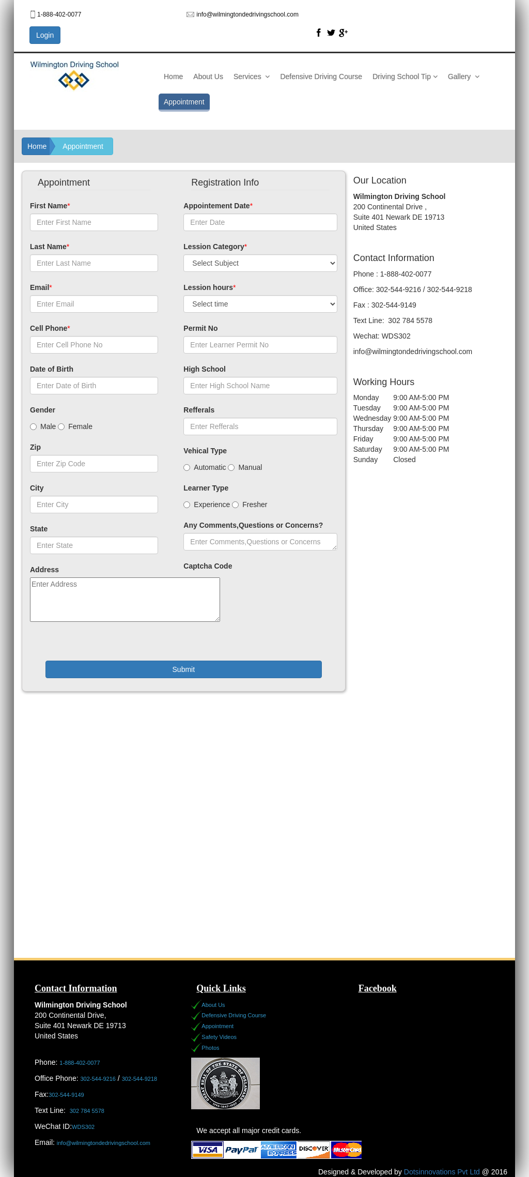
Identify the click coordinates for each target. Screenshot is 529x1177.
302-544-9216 (98, 1079)
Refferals (198, 410)
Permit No (200, 328)
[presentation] (261, 604)
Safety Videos (219, 1037)
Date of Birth (51, 369)
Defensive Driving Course (321, 76)
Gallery (463, 76)
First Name (48, 206)
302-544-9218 (140, 1079)
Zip (35, 447)
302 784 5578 (87, 1111)
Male (43, 426)
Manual (245, 467)
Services (252, 76)
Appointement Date (216, 206)
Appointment (184, 102)
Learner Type (205, 488)
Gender (42, 410)
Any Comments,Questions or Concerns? (253, 525)
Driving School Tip (405, 76)
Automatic (204, 467)
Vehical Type (205, 451)
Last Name (48, 246)
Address (44, 569)
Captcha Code (207, 566)
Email (39, 287)
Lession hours (208, 287)
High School (204, 369)
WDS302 (84, 1127)
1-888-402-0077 (79, 1063)
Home (173, 76)
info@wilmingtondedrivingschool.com (103, 1143)
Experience (206, 504)
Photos (210, 1048)
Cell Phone (48, 328)
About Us (208, 76)
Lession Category (213, 246)
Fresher (249, 504)
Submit (184, 669)
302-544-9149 (66, 1095)
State (39, 529)
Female (75, 426)
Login (45, 35)
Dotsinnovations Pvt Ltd (442, 1172)
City (36, 488)
